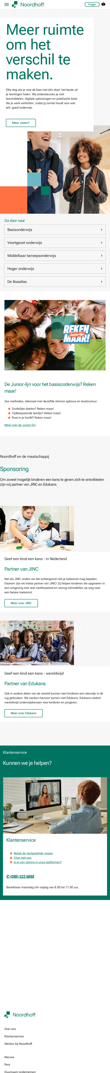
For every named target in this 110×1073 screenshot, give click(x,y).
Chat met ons (22, 858)
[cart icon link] (103, 4)
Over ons (10, 1029)
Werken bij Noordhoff (18, 1044)
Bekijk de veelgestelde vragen (33, 853)
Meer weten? (21, 123)
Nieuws (9, 1057)
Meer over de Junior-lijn (20, 425)
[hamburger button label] (6, 4)
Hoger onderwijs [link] (55, 268)
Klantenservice (14, 1036)
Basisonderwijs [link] (55, 229)
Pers (7, 1064)
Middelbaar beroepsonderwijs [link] (55, 255)
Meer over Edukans (23, 713)
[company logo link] (28, 4)
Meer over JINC (21, 603)
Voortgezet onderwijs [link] (55, 242)
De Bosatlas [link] (55, 281)
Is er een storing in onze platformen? (38, 862)
